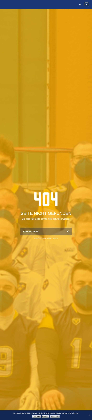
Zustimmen (36, 416)
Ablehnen (45, 416)
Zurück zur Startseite (46, 238)
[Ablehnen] (89, 415)
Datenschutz (55, 416)
